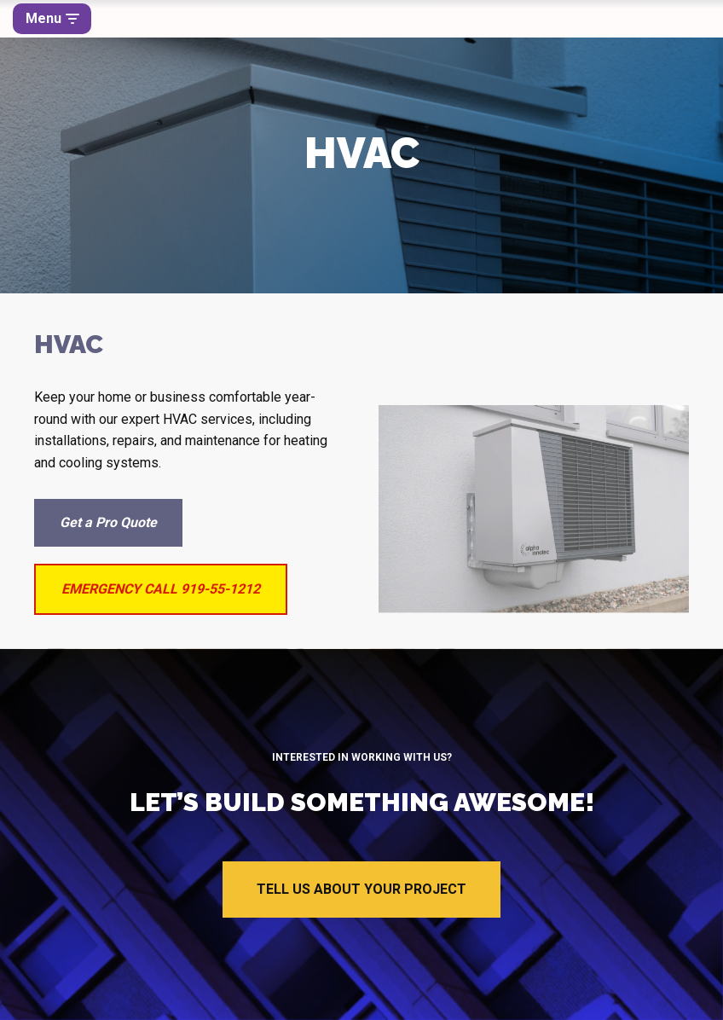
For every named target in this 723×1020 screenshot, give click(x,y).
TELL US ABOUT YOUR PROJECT (361, 889)
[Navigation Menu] (52, 18)
